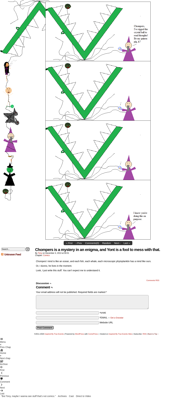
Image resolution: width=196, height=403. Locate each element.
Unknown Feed (12, 254)
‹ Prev (79, 243)
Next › (117, 243)
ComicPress (93, 334)
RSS (144, 334)
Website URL (106, 322)
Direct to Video (83, 396)
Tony (40, 253)
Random (106, 243)
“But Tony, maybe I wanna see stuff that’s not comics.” (28, 396)
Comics (46, 255)
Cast (71, 396)
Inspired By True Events (54, 334)
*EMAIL (111, 317)
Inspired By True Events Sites (120, 334)
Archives (62, 396)
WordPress (79, 334)
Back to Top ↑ (153, 334)
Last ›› (127, 243)
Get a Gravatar (116, 318)
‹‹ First (69, 243)
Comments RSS (152, 280)
